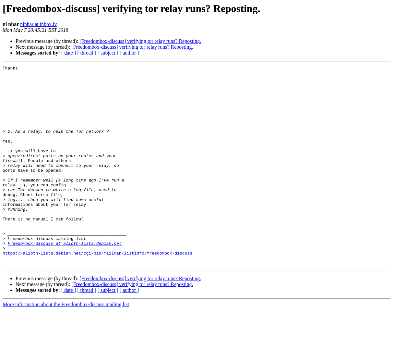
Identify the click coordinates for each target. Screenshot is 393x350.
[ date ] (68, 53)
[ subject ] (108, 53)
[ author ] (129, 53)
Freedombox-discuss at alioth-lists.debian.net (65, 279)
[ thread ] (86, 53)
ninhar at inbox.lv (38, 24)
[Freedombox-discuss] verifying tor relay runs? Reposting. (140, 41)
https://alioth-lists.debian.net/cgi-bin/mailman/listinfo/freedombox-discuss (97, 291)
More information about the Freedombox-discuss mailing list (66, 344)
